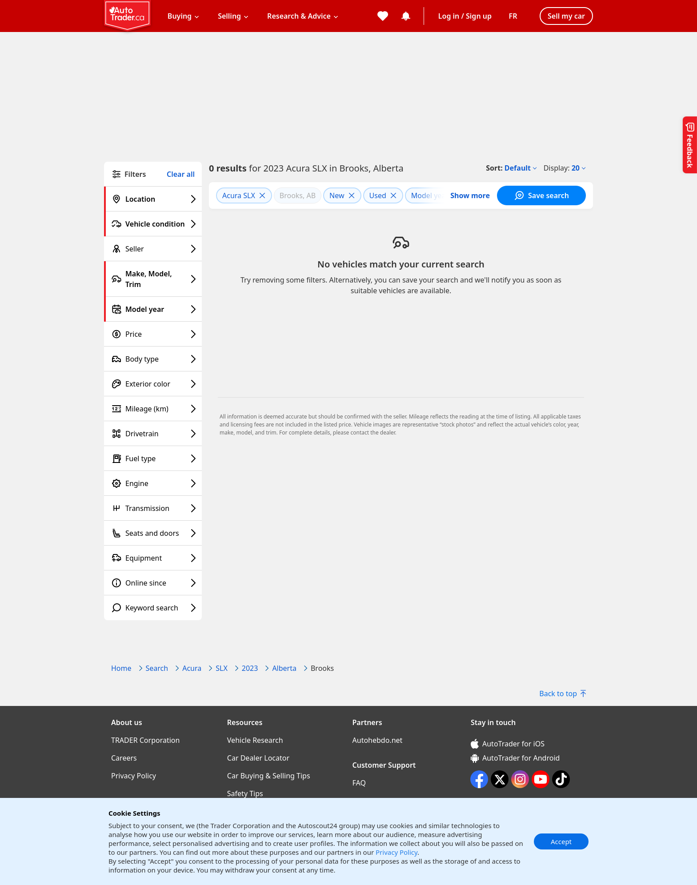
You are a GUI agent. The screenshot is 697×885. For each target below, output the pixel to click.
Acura (191, 668)
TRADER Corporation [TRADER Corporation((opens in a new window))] (145, 740)
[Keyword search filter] (153, 607)
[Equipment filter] (153, 558)
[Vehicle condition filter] (153, 223)
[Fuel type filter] (153, 458)
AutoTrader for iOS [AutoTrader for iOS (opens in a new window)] (508, 744)
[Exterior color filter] (153, 383)
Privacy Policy (396, 852)
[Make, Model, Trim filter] (153, 279)
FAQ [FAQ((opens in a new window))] (359, 783)
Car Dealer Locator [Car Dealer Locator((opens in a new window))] (258, 758)
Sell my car (566, 16)
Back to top (562, 693)
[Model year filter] (153, 309)
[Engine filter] (153, 483)
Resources (245, 722)
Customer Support (384, 765)
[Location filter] (153, 199)
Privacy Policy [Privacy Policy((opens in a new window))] (133, 776)
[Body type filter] (153, 359)
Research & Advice (299, 16)
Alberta (284, 668)
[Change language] (513, 16)
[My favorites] (382, 16)
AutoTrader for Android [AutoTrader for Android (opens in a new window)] (515, 758)
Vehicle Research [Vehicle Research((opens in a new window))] (255, 740)
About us (126, 722)
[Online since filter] (153, 582)
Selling (229, 16)
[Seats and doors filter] (153, 533)
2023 (250, 668)
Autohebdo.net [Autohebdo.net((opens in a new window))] (378, 740)
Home (121, 668)
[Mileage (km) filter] (153, 408)
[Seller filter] (153, 248)
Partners (367, 722)
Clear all (181, 174)
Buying (180, 16)
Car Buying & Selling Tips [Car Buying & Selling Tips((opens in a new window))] (268, 776)
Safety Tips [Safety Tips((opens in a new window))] (245, 793)
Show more (470, 195)
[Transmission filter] (153, 508)
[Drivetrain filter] (153, 433)
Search (157, 668)
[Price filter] (153, 334)
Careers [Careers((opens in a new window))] (124, 758)
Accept (561, 841)
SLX (222, 668)
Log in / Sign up (465, 16)
